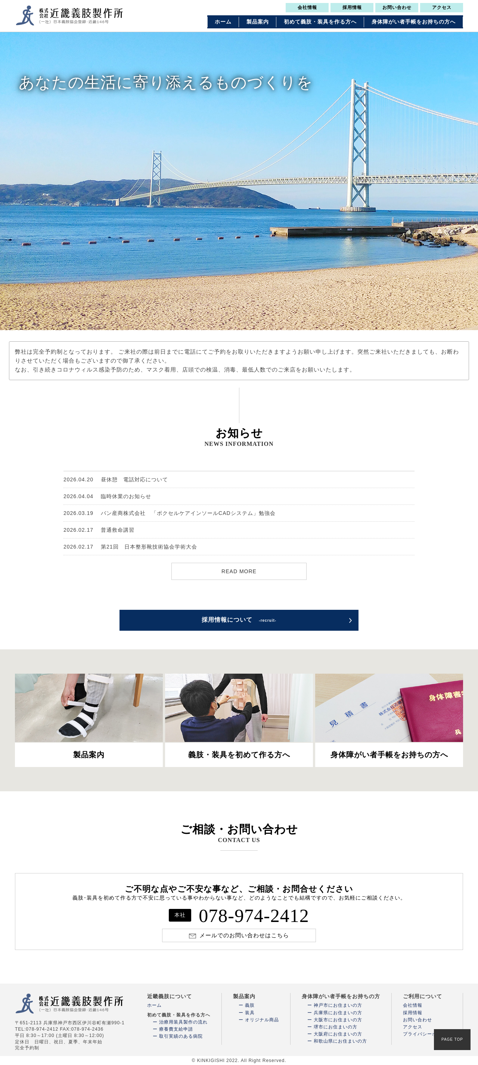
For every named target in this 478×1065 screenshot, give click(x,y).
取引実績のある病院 (181, 1036)
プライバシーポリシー (427, 1034)
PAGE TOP (452, 1039)
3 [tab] (244, 322)
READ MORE (239, 571)
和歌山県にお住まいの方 (340, 1041)
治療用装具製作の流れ (183, 1022)
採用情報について (239, 620)
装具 (250, 1012)
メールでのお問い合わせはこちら (244, 935)
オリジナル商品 (262, 1019)
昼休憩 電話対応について (115, 479)
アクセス (441, 7)
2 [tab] (235, 322)
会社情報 (307, 7)
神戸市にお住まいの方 (338, 1005)
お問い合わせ (397, 7)
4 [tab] (254, 322)
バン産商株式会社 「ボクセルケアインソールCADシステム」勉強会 (169, 513)
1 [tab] (226, 322)
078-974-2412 (239, 915)
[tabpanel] (239, 180)
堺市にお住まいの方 (335, 1027)
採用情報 (352, 7)
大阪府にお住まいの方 (338, 1034)
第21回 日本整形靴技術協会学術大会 (130, 547)
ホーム (223, 22)
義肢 (250, 1005)
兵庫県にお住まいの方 (338, 1012)
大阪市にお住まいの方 (338, 1019)
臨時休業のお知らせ (107, 496)
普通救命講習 (98, 530)
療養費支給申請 (176, 1029)
